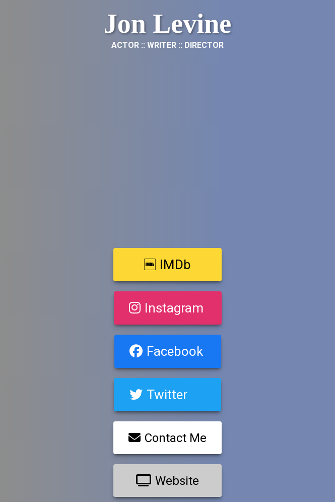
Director (204, 45)
